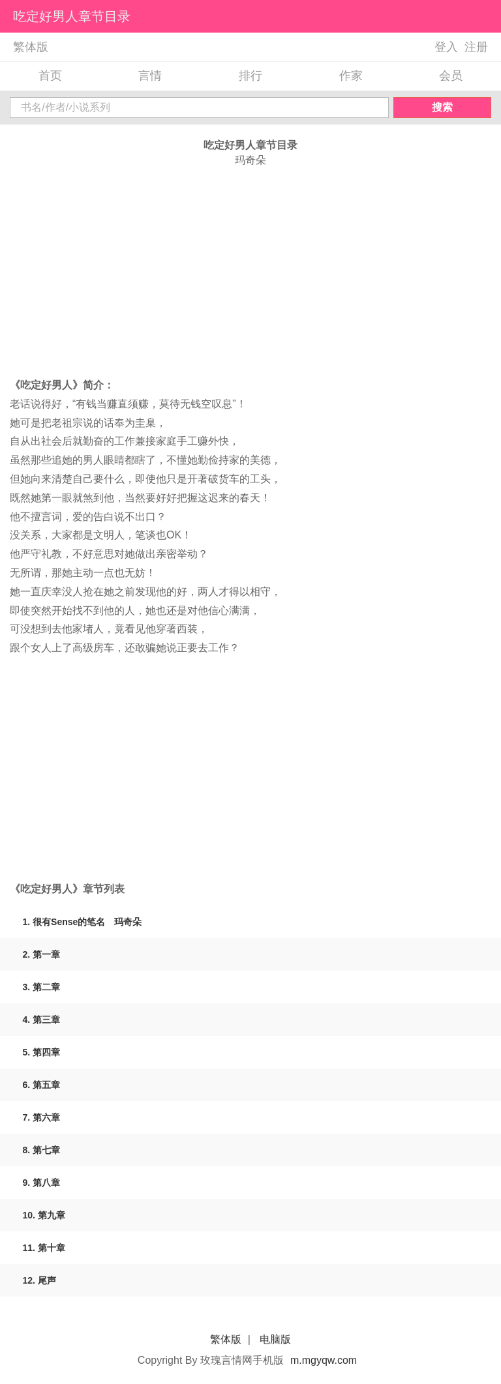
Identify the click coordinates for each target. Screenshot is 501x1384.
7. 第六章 (42, 1117)
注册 (476, 46)
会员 (451, 75)
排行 (250, 75)
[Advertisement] (250, 272)
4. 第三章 (42, 1019)
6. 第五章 (42, 1085)
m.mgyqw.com (323, 1360)
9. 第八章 (42, 1182)
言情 (150, 75)
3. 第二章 (42, 987)
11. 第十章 (44, 1248)
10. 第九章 (44, 1215)
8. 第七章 (42, 1150)
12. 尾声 (39, 1280)
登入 (446, 46)
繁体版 (30, 46)
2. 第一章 (42, 954)
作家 (351, 75)
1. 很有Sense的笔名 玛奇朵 (82, 922)
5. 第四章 (42, 1052)
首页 (50, 75)
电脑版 (275, 1339)
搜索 (442, 107)
